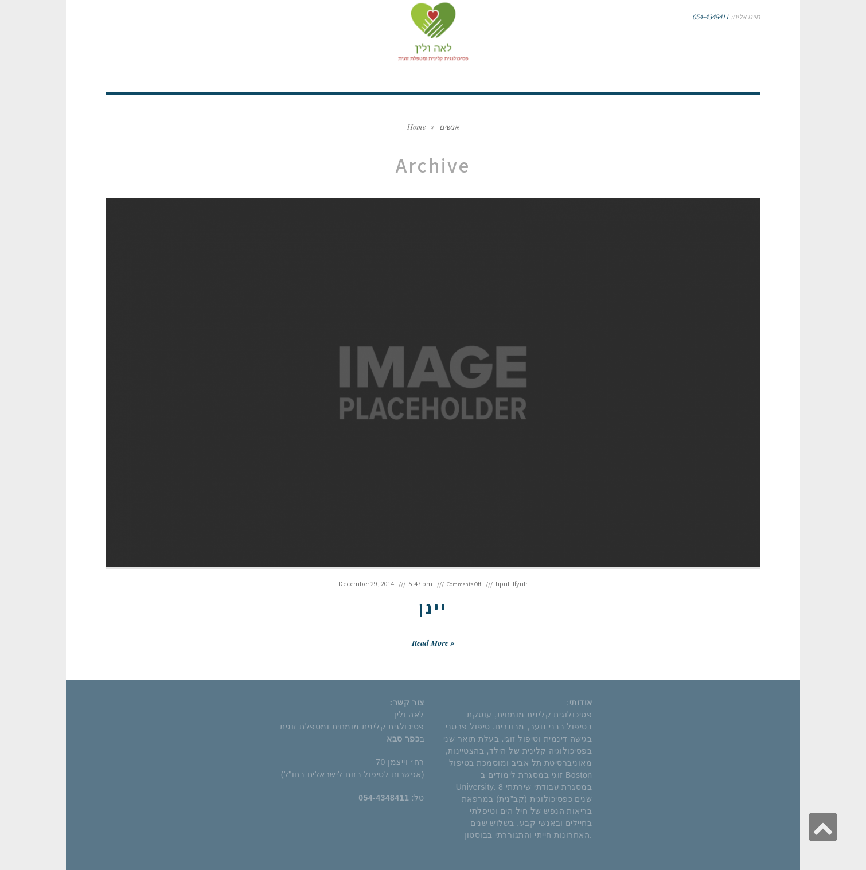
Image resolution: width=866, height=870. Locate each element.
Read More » (433, 642)
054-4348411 (710, 17)
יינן (433, 607)
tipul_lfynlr (512, 583)
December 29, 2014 (366, 583)
